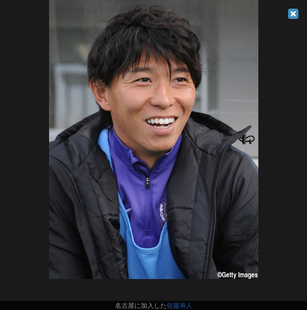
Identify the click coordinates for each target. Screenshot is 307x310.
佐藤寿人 (179, 305)
